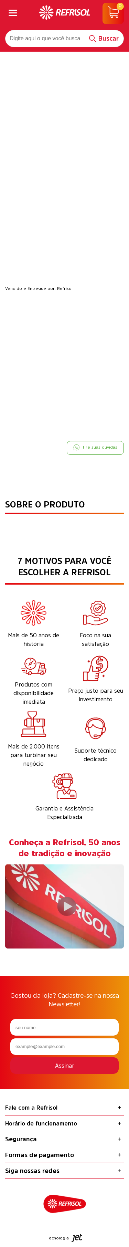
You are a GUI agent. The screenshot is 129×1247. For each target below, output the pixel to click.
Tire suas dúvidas (95, 447)
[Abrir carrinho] (113, 13)
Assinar (64, 1065)
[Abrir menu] (13, 13)
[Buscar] (104, 38)
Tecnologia (65, 1238)
